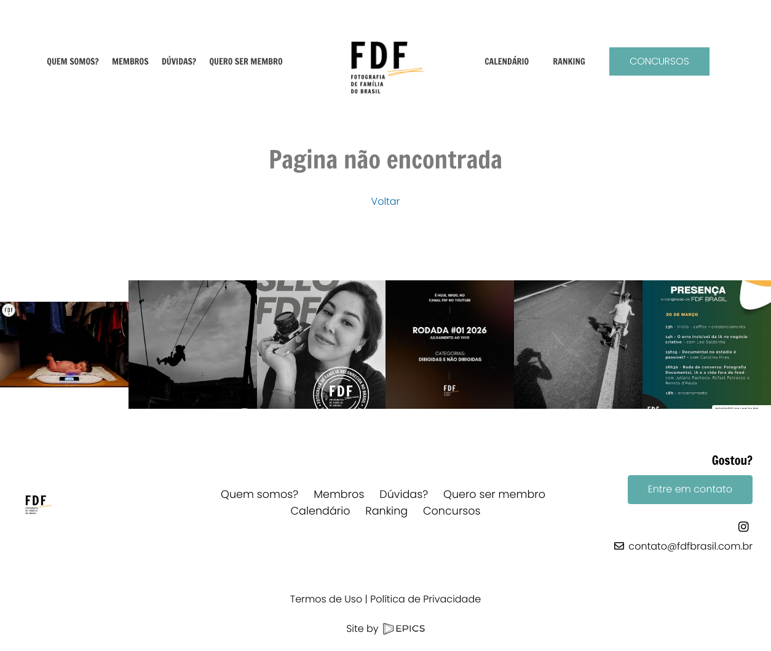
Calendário (320, 511)
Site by (385, 628)
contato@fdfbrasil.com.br (690, 546)
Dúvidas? (403, 494)
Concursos (659, 61)
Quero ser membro (494, 494)
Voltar (385, 201)
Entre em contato (690, 489)
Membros (339, 494)
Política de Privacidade (425, 599)
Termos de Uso (326, 599)
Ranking (386, 511)
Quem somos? (259, 494)
